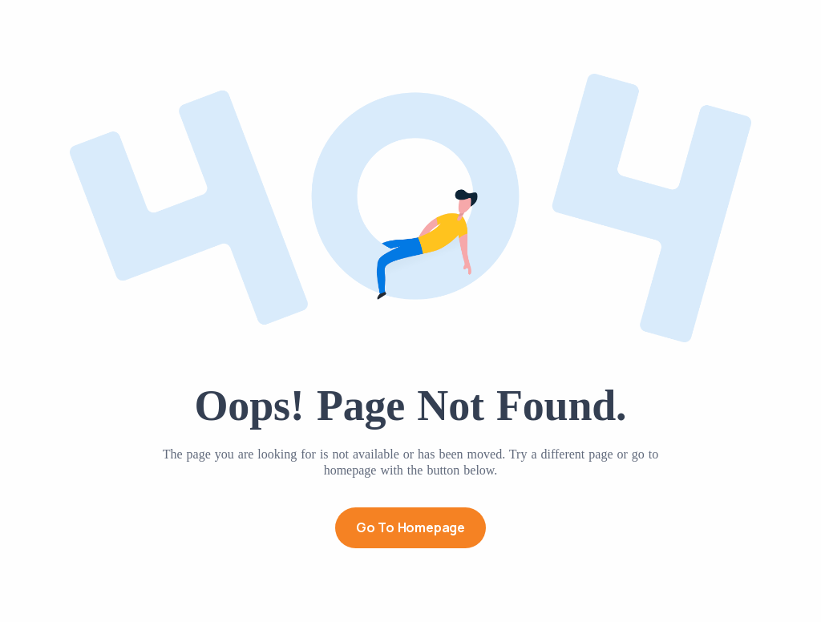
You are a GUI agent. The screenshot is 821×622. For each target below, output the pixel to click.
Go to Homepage (410, 527)
